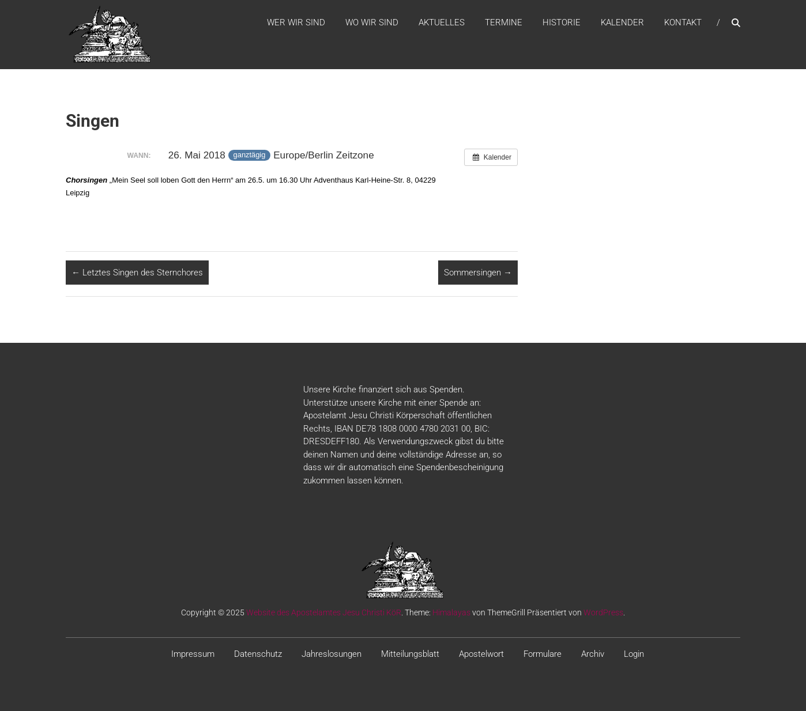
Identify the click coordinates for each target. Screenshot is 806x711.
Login (634, 654)
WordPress (603, 612)
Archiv (592, 654)
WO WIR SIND (371, 22)
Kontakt (683, 22)
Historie (562, 22)
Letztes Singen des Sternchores (137, 272)
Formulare (542, 654)
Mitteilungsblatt (410, 654)
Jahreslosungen (331, 654)
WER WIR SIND (296, 22)
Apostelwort (481, 654)
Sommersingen (478, 272)
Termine (503, 22)
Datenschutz (258, 654)
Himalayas (451, 612)
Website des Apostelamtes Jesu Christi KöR (323, 612)
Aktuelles (442, 22)
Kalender (622, 22)
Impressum (192, 654)
